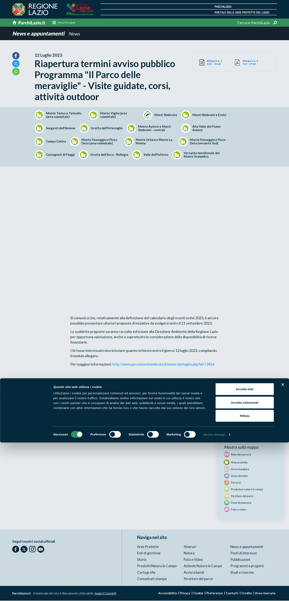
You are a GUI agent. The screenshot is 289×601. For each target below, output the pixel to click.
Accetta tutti (245, 547)
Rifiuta (244, 574)
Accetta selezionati (244, 561)
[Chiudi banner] (282, 543)
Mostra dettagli (214, 593)
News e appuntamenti (40, 33)
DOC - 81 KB (221, 63)
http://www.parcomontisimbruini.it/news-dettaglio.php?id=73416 (164, 364)
